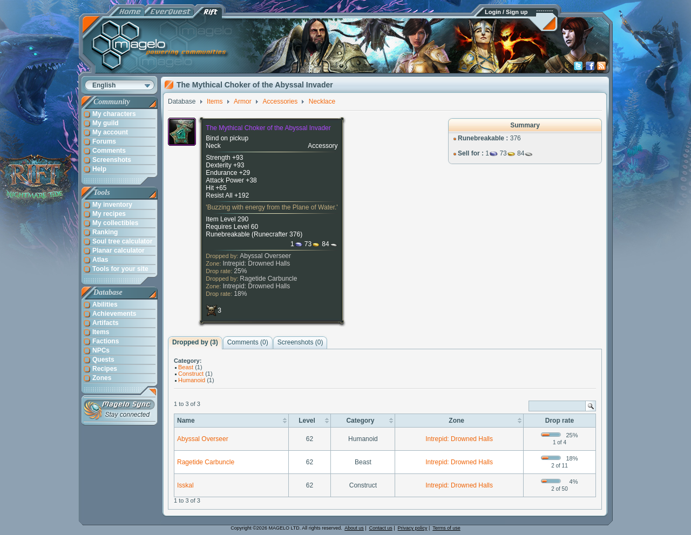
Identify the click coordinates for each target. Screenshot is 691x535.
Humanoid (191, 380)
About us (354, 528)
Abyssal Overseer (265, 256)
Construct (191, 373)
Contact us (380, 528)
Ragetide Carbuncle (268, 278)
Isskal (185, 485)
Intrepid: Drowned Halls (256, 263)
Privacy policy (413, 528)
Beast (185, 367)
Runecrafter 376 (277, 234)
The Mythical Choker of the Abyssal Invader (268, 128)
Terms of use (446, 528)
